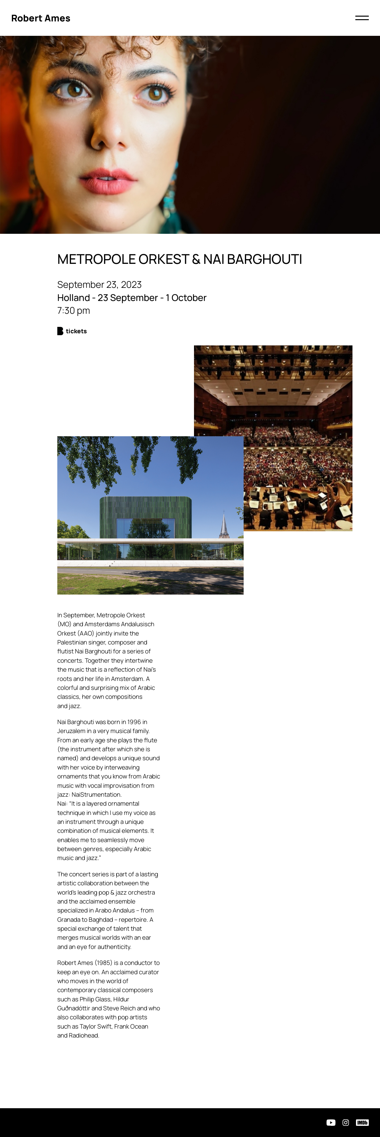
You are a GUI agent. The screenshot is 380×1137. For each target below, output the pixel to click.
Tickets (76, 331)
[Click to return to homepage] (40, 18)
